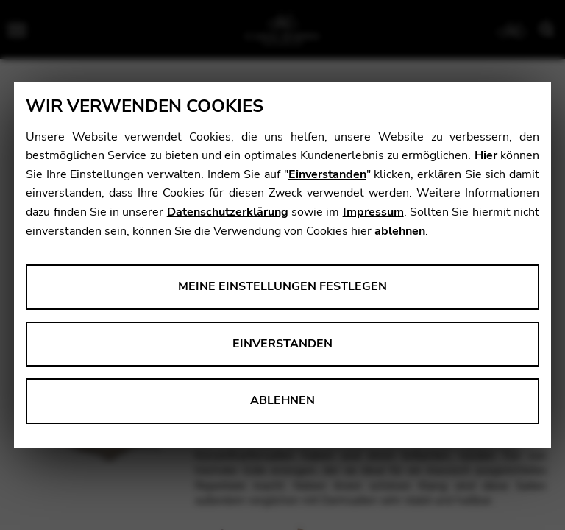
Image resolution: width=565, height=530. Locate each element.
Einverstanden (327, 174)
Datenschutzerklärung (227, 212)
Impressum (373, 212)
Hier (486, 155)
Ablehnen (282, 400)
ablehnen (399, 231)
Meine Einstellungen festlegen (282, 286)
